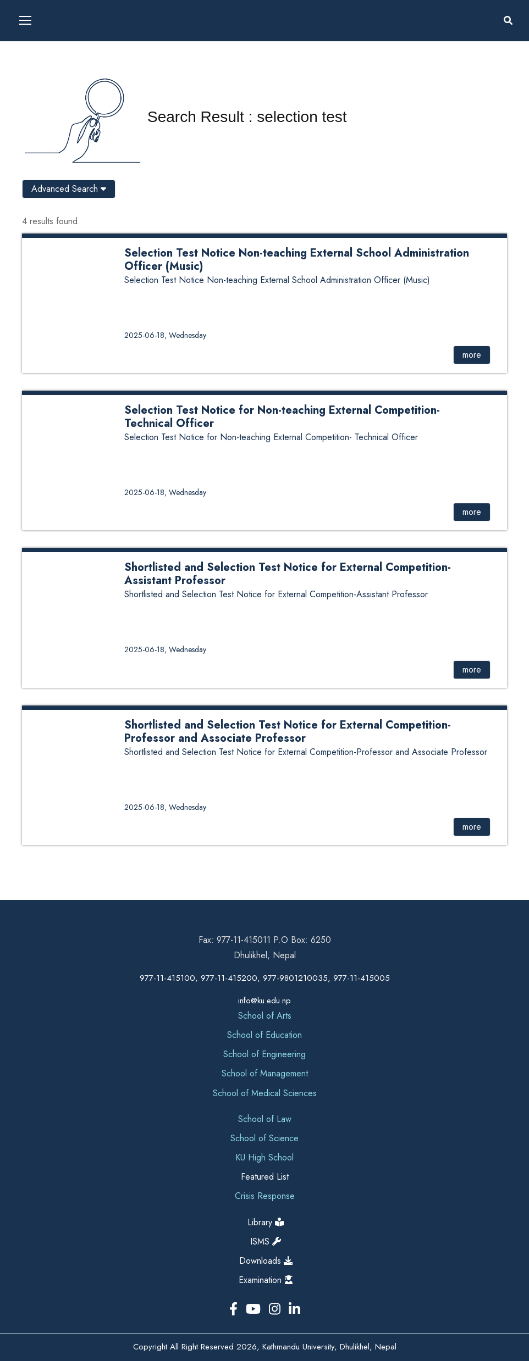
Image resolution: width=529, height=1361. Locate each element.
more (471, 354)
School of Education (264, 1035)
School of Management (265, 1073)
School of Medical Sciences (265, 1093)
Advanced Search (68, 188)
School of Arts (264, 1015)
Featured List (265, 1176)
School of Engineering (264, 1054)
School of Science (264, 1138)
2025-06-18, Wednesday (165, 335)
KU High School (264, 1157)
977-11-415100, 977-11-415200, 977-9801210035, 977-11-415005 (265, 978)
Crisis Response (265, 1196)
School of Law (264, 1119)
